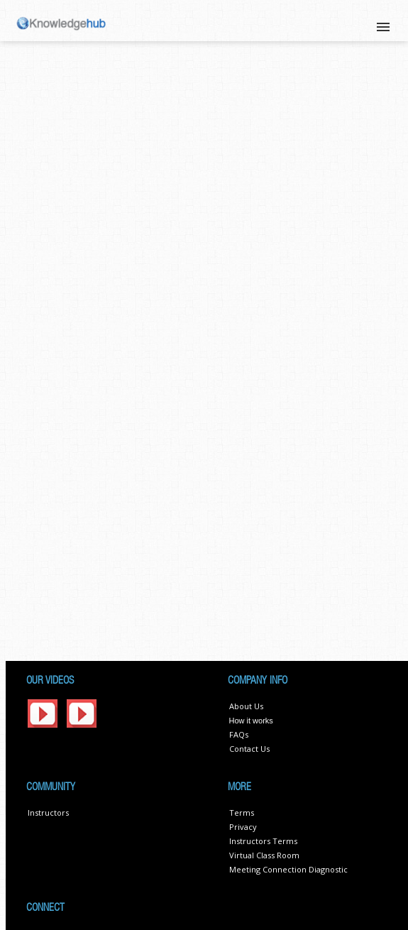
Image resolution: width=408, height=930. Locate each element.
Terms (241, 812)
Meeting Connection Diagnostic (288, 869)
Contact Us (249, 748)
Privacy (243, 826)
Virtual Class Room (264, 855)
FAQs (238, 734)
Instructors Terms (263, 841)
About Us (246, 706)
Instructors (48, 812)
